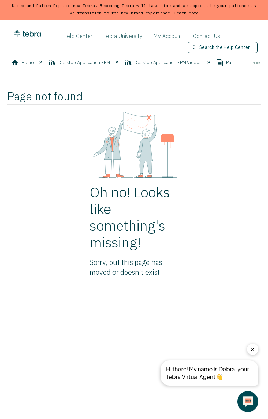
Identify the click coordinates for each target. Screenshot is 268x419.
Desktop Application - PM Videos (164, 63)
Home (23, 63)
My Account (167, 35)
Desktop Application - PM (80, 63)
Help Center (77, 35)
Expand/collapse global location (257, 60)
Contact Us (206, 35)
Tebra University (122, 35)
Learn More (186, 12)
